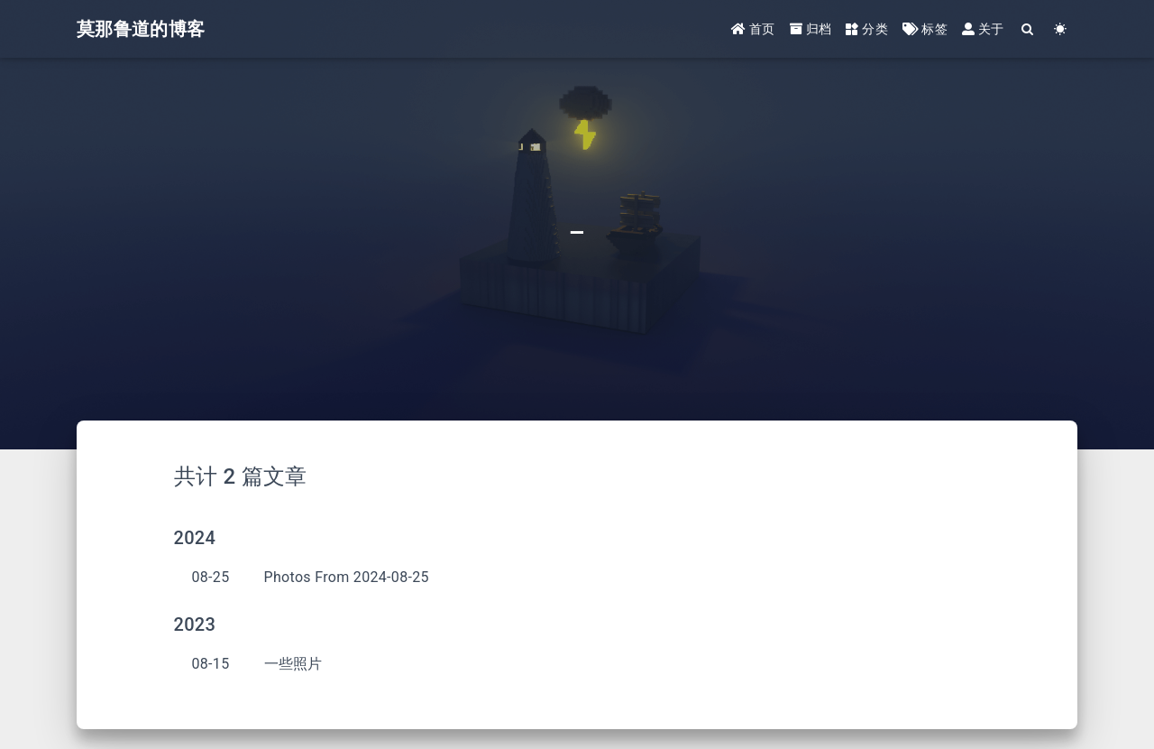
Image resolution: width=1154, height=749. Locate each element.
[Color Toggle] (1060, 29)
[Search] (1028, 29)
